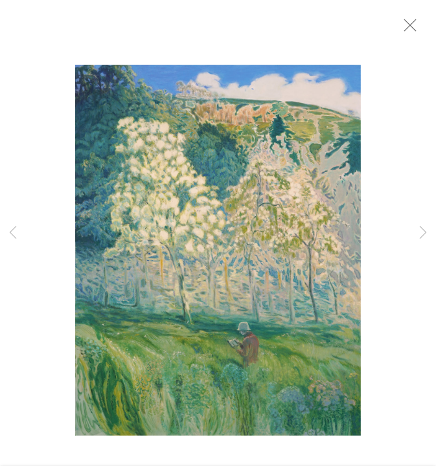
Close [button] (412, 29)
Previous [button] (13, 233)
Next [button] (423, 233)
